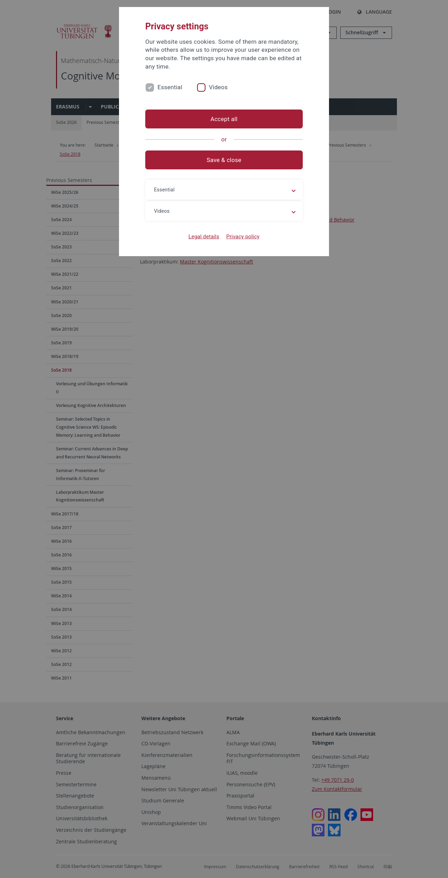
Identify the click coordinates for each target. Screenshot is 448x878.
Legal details (204, 236)
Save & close (224, 159)
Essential (170, 87)
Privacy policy (242, 236)
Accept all (223, 118)
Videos (218, 87)
